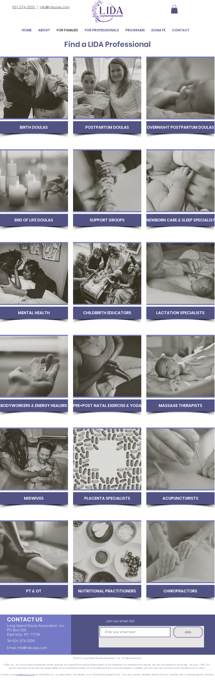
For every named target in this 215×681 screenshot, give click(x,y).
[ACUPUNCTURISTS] (180, 498)
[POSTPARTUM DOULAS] (107, 127)
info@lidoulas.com (55, 7)
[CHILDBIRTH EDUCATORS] (107, 313)
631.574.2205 (24, 7)
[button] (174, 9)
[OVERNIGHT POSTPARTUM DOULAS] (180, 127)
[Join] (188, 632)
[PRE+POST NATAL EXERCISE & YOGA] (107, 405)
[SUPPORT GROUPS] (107, 220)
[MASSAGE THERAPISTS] (180, 405)
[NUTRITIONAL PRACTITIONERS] (107, 591)
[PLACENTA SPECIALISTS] (107, 498)
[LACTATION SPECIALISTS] (180, 313)
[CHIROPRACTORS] (180, 591)
